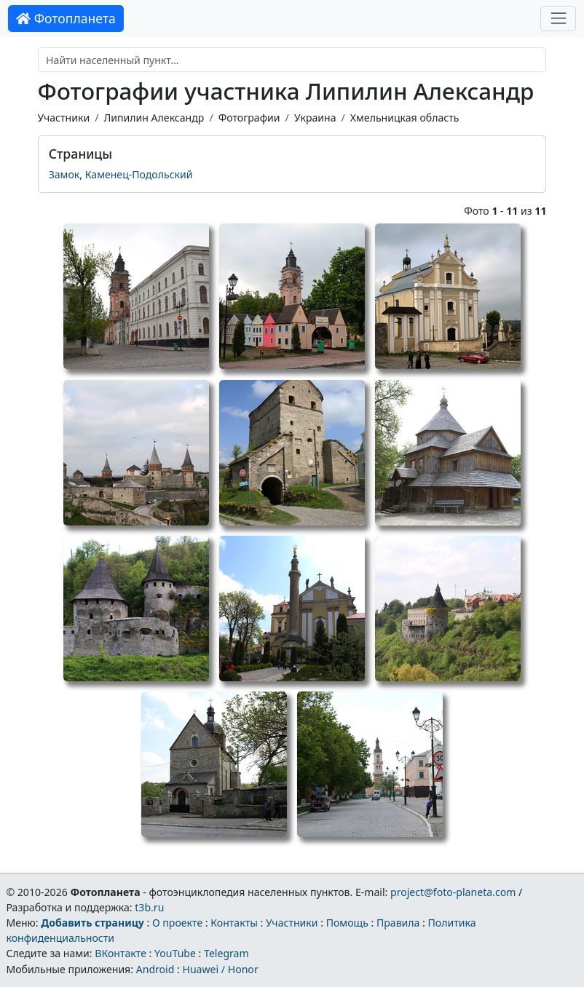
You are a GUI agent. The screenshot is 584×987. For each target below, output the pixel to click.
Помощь (347, 922)
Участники (64, 117)
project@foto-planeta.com (453, 892)
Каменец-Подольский (139, 174)
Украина (315, 117)
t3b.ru (149, 907)
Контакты (234, 922)
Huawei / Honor (220, 969)
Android (155, 969)
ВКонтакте (120, 953)
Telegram (226, 953)
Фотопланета (66, 18)
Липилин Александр (153, 117)
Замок (64, 174)
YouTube (175, 953)
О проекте (177, 922)
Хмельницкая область (404, 117)
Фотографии (249, 117)
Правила (397, 922)
